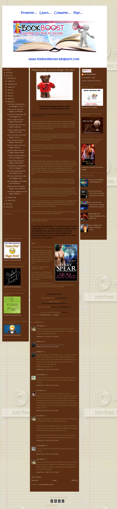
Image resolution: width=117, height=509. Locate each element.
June (9, 93)
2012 (7, 75)
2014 (7, 70)
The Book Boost (90, 74)
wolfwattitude (40, 445)
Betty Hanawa (40, 374)
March (10, 101)
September (11, 84)
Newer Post (34, 480)
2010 (7, 207)
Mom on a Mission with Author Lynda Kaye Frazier (94, 227)
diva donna (39, 390)
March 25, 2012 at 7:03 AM (47, 472)
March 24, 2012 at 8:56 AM (47, 369)
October (10, 81)
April (9, 99)
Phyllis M (39, 341)
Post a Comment (36, 477)
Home (55, 480)
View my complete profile (91, 80)
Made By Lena (64, 505)
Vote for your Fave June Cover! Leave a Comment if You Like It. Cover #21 (95, 193)
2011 (7, 204)
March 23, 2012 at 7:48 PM (47, 336)
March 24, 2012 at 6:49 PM (47, 440)
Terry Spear (39, 326)
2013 (7, 72)
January (10, 200)
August (10, 87)
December (11, 78)
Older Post (74, 480)
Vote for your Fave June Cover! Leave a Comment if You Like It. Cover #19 (95, 204)
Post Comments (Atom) (46, 484)
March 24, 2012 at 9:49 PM (47, 454)
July (9, 90)
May (9, 96)
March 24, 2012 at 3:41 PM (47, 410)
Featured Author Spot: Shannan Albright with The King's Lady (96, 216)
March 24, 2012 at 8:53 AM (47, 346)
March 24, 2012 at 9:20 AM (47, 385)
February (10, 197)
